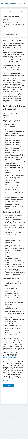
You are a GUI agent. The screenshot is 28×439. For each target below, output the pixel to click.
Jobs (4, 11)
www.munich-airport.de (9, 351)
